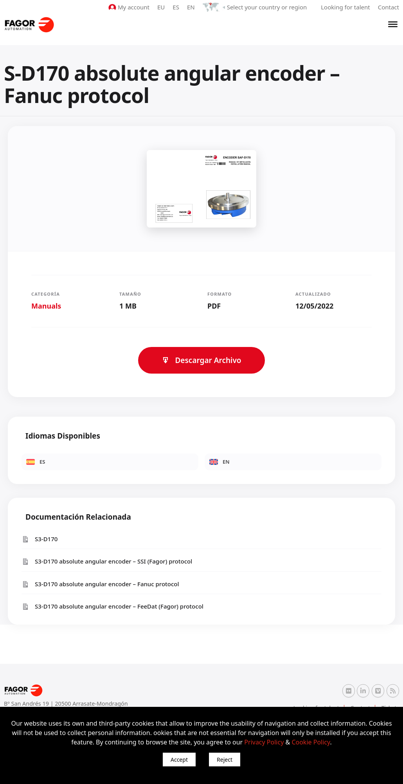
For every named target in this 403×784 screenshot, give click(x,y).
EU (161, 7)
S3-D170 (40, 539)
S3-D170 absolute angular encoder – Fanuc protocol (100, 584)
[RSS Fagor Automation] (393, 690)
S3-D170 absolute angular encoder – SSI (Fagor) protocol (107, 561)
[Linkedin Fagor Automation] (363, 690)
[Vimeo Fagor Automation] (378, 690)
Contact (388, 7)
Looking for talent (345, 7)
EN (191, 7)
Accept (179, 759)
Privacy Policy (264, 742)
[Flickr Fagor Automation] (348, 690)
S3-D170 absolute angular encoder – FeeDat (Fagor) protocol (112, 606)
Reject (224, 759)
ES (176, 7)
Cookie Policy (310, 742)
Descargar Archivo (201, 360)
